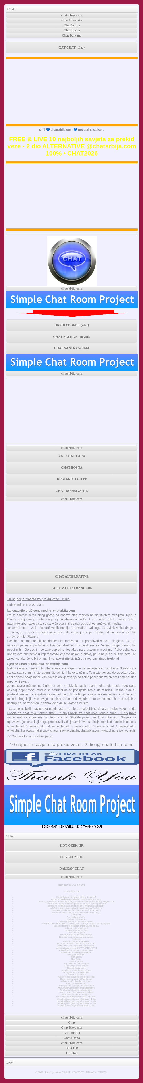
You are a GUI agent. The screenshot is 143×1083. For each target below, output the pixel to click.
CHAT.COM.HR (72, 857)
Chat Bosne (72, 30)
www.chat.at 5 (17, 726)
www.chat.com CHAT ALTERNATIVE (76, 950)
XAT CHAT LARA (71, 456)
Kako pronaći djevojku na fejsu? (76, 981)
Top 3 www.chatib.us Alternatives (76, 990)
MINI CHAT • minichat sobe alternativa (76, 946)
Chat (71, 1022)
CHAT (11, 9)
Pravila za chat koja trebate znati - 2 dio (37, 713)
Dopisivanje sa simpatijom (76, 963)
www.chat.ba (71, 730)
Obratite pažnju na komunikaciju (93, 717)
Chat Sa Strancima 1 (76, 975)
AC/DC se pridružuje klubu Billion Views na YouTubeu (76, 908)
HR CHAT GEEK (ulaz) (71, 325)
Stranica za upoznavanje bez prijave (76, 937)
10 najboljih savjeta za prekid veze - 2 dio (38, 599)
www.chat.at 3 (62, 726)
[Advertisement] (72, 91)
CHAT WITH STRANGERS (71, 588)
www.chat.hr (127, 730)
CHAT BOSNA (71, 467)
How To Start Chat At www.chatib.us (76, 992)
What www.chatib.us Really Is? (76, 994)
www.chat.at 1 (107, 726)
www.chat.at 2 (85, 726)
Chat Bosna (76, 957)
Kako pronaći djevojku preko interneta (76, 977)
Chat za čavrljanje (76, 932)
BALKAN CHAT (72, 868)
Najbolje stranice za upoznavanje (76, 935)
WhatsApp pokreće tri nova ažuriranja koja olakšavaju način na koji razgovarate (76, 901)
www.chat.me (52, 730)
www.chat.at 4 (40, 726)
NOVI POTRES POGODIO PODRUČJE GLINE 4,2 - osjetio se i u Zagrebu (76, 924)
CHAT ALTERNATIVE (72, 576)
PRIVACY (91, 1072)
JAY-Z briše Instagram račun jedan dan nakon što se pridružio (76, 904)
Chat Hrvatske (71, 20)
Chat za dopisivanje (76, 968)
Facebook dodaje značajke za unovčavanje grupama (76, 899)
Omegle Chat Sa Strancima (76, 972)
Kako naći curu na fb (76, 983)
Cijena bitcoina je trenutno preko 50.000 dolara (76, 926)
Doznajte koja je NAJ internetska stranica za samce (76, 910)
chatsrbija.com (71, 15)
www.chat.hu (16, 730)
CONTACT (78, 1072)
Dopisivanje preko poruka (76, 966)
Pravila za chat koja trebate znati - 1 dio (98, 713)
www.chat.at (128, 726)
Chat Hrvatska (76, 961)
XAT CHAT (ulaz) (72, 47)
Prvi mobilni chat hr (76, 917)
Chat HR (71, 1048)
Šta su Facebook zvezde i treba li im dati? (76, 897)
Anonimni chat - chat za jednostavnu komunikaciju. (76, 912)
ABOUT (66, 1072)
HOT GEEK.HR (71, 845)
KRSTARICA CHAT (72, 479)
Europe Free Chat (76, 955)
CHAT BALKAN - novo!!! (71, 336)
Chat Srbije (72, 25)
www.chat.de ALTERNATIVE (76, 941)
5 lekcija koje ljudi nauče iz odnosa (112, 722)
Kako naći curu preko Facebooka (76, 979)
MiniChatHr (76, 915)
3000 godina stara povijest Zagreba (76, 921)
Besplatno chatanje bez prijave (76, 970)
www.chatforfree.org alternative (76, 952)
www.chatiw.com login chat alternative (76, 988)
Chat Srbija (76, 959)
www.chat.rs (109, 730)
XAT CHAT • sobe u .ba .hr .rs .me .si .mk (76, 944)
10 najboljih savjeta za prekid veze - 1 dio (106, 708)
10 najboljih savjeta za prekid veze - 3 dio (76, 999)
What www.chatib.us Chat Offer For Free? (76, 997)
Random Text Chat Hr (76, 919)
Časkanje (76, 939)
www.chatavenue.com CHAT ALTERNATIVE (76, 948)
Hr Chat (71, 1053)
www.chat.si (34, 730)
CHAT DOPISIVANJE (72, 490)
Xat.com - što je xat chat (76, 928)
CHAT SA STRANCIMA (71, 348)
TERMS (102, 1072)
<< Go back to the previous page (29, 736)
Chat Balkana (72, 35)
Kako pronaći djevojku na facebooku (76, 986)
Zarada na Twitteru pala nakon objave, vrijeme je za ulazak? (76, 906)
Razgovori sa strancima (76, 930)
